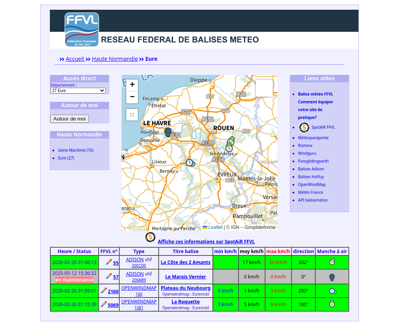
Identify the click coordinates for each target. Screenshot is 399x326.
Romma (305, 145)
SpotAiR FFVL (316, 127)
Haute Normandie (115, 58)
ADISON (135, 259)
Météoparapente (313, 137)
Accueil (75, 58)
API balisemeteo (313, 200)
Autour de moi (69, 119)
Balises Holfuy (311, 176)
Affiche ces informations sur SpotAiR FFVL (206, 241)
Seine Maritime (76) (76, 150)
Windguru (307, 153)
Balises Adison (311, 169)
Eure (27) (66, 158)
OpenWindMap (312, 184)
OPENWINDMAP (139, 288)
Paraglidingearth (313, 161)
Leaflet (212, 227)
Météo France (310, 192)
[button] (168, 131)
